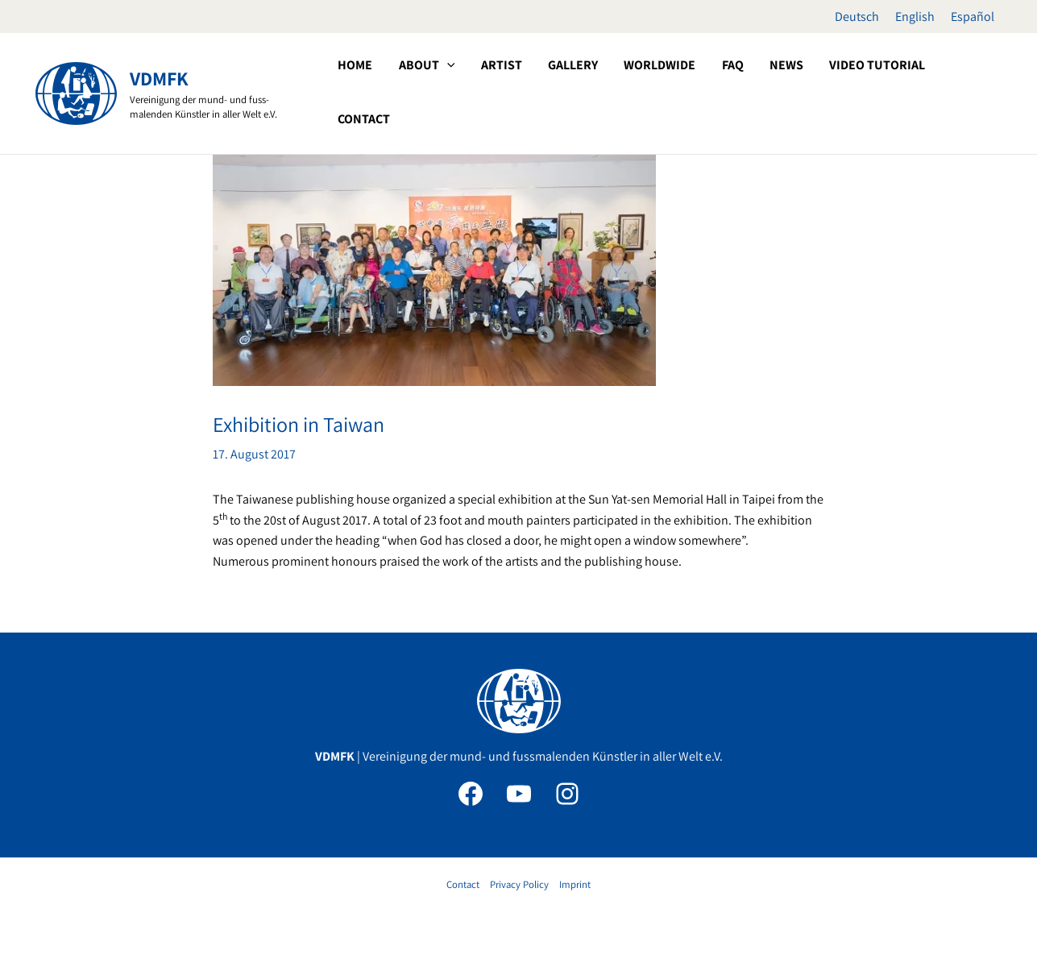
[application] (532, 92)
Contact (462, 884)
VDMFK (159, 78)
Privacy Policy (519, 884)
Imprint (575, 884)
